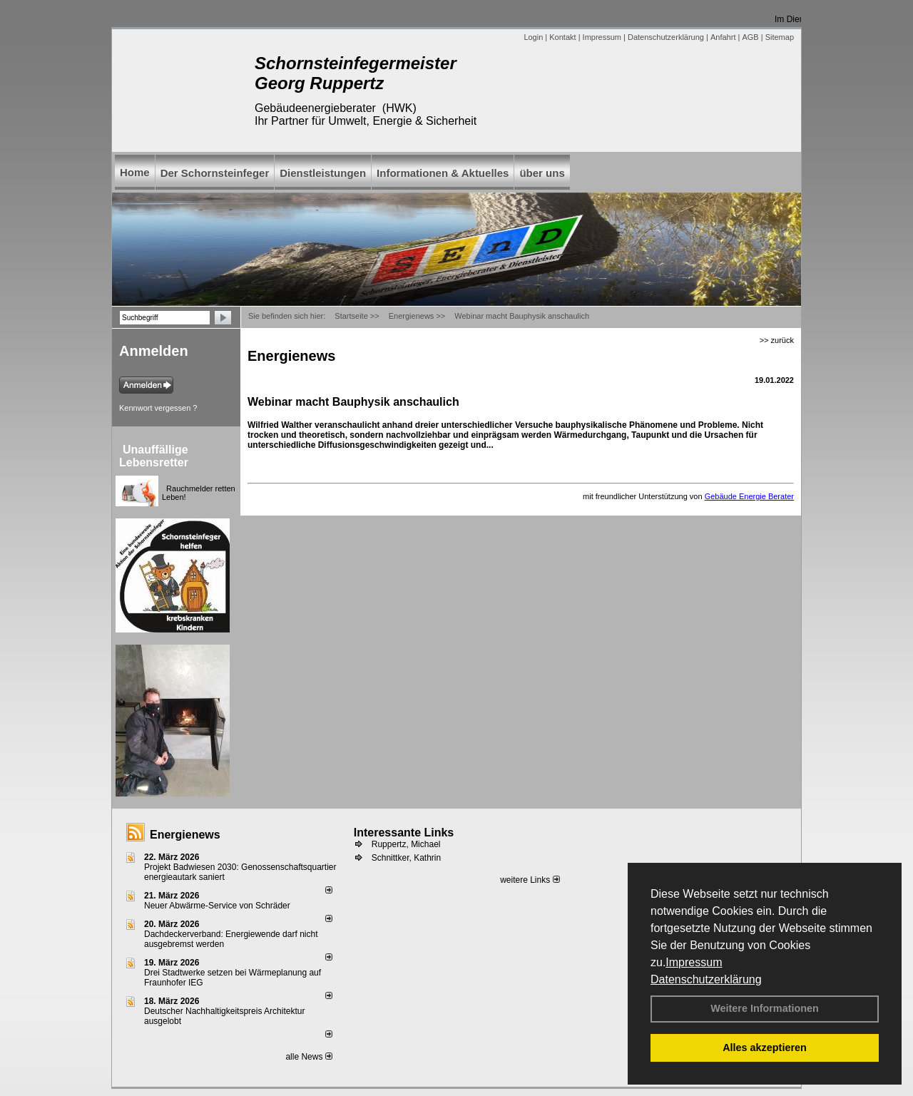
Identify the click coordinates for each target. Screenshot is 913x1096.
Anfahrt (722, 37)
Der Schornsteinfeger (215, 173)
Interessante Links (404, 832)
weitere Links (529, 880)
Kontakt (562, 37)
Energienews (185, 835)
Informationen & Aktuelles (443, 173)
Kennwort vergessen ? (158, 408)
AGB (750, 37)
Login (533, 37)
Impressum (693, 962)
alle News (308, 1057)
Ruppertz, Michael (406, 844)
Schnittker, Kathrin (406, 858)
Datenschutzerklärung (706, 979)
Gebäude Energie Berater (749, 496)
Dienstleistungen (323, 173)
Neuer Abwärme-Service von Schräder (217, 906)
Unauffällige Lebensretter (153, 456)
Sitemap (779, 37)
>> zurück (777, 340)
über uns (541, 173)
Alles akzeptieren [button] (765, 1047)
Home (135, 172)
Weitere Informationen (764, 1008)
